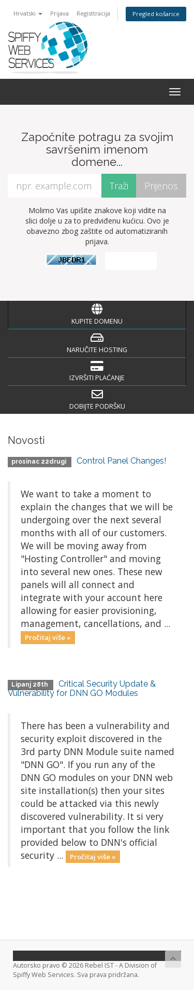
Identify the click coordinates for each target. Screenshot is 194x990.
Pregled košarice (156, 14)
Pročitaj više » (48, 637)
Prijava (59, 13)
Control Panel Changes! (121, 461)
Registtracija (93, 13)
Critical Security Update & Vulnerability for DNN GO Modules (82, 688)
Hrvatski (27, 13)
